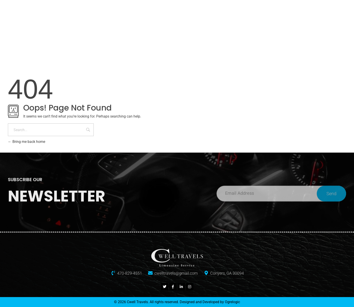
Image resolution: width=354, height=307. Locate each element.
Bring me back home (26, 141)
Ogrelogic (232, 302)
